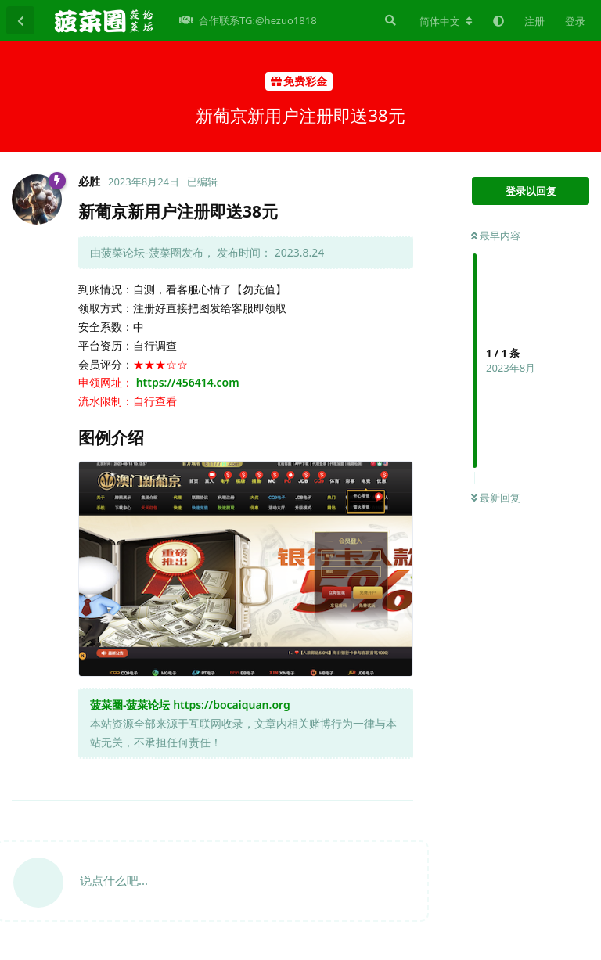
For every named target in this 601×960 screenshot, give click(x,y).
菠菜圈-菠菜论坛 (130, 704)
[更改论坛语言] (446, 21)
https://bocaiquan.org (231, 704)
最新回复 (495, 498)
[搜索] (388, 20)
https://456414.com (187, 382)
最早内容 (495, 235)
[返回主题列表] (20, 20)
